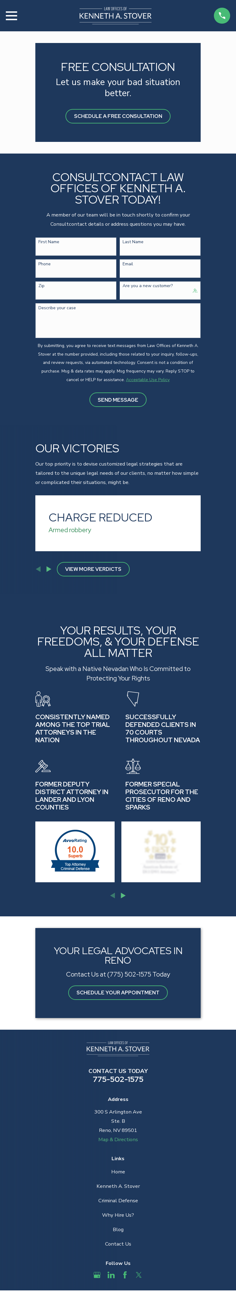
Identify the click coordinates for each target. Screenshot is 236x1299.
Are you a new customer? (148, 286)
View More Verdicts (93, 569)
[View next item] (49, 569)
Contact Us (118, 1243)
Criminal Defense (118, 1200)
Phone (44, 264)
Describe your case (57, 308)
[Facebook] (124, 1274)
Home (118, 1171)
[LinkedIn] (111, 1274)
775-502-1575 (118, 1079)
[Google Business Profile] (96, 1274)
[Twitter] (138, 1274)
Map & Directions (118, 1139)
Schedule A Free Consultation (118, 116)
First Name (48, 242)
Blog (118, 1229)
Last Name (133, 242)
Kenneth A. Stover (118, 1186)
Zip (41, 286)
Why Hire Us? (118, 1215)
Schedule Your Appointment (118, 992)
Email (128, 264)
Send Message (118, 399)
